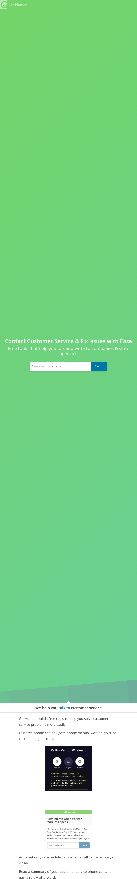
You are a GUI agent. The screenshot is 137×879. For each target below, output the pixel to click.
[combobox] (60, 366)
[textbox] (60, 366)
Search (99, 366)
